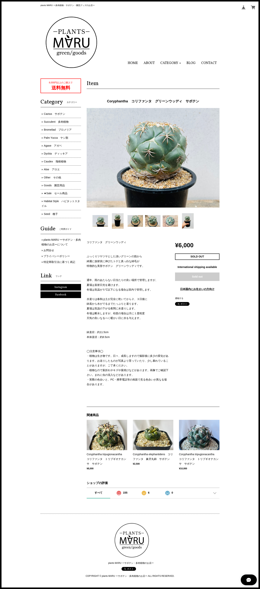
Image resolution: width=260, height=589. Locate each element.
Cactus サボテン (54, 113)
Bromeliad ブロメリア (58, 129)
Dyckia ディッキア (56, 153)
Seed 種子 (51, 213)
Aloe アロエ (52, 169)
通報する (179, 298)
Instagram (60, 287)
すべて (98, 492)
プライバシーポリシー (57, 256)
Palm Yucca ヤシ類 (56, 137)
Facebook (60, 295)
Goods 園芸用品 (54, 185)
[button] (171, 63)
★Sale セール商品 (55, 193)
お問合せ (49, 250)
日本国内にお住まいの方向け (197, 289)
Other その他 (52, 177)
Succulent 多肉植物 (56, 121)
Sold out (197, 276)
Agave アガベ (53, 145)
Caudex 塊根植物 (55, 161)
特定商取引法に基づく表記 (59, 261)
